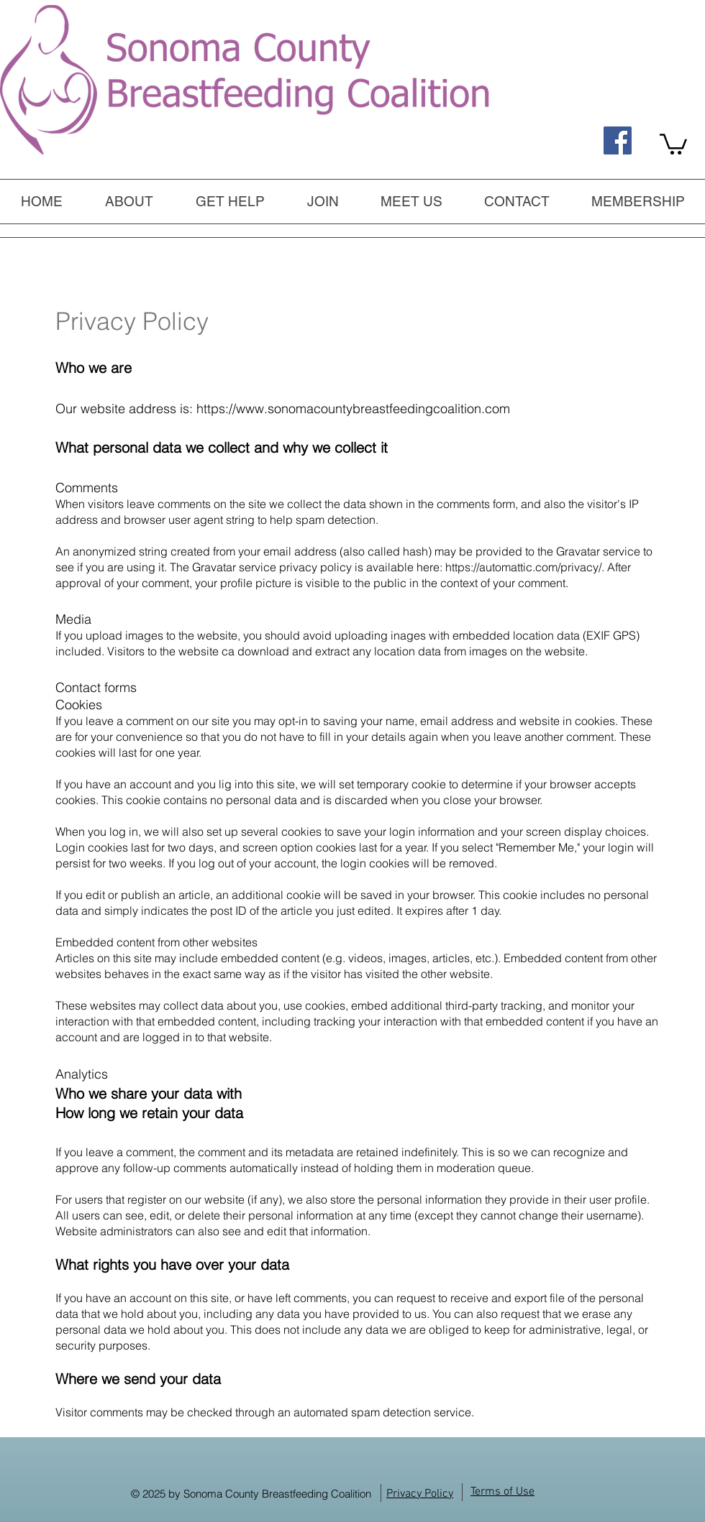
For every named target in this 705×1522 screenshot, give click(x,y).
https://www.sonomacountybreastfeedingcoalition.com (353, 408)
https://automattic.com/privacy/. (524, 567)
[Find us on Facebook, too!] (618, 140)
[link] (673, 143)
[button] (230, 201)
